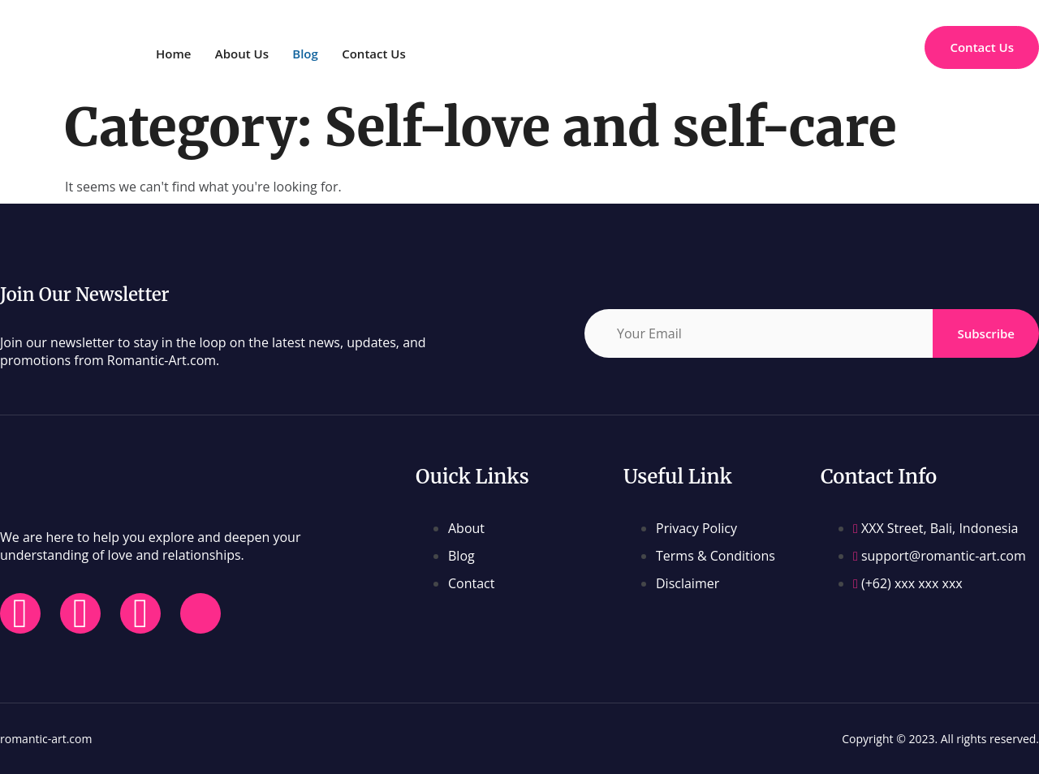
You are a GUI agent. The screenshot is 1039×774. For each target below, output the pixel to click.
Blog (315, 53)
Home (173, 53)
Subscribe (986, 333)
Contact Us (388, 53)
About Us (246, 53)
